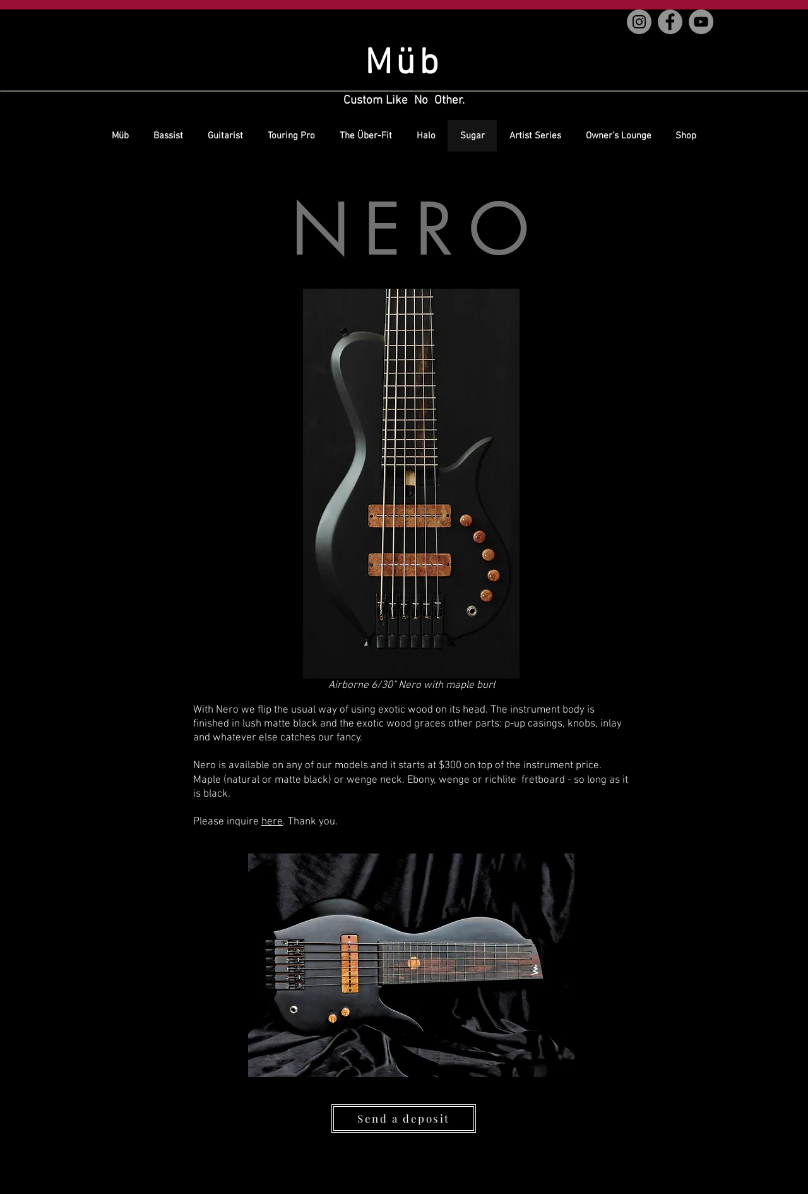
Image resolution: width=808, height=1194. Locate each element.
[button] (411, 483)
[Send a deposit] (403, 1118)
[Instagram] (639, 21)
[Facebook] (670, 21)
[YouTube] (701, 21)
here (272, 822)
